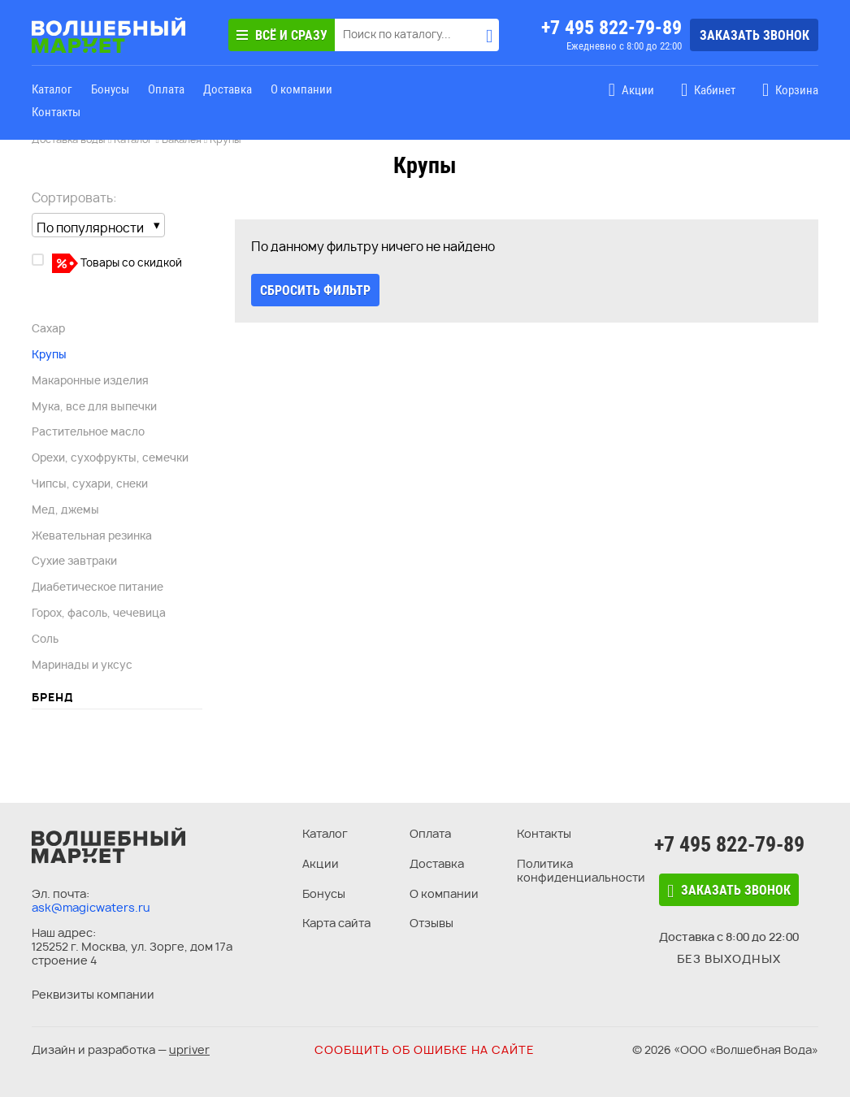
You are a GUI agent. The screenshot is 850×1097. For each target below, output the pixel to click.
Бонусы (110, 89)
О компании (301, 89)
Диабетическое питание (97, 586)
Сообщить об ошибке (424, 1049)
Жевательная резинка (92, 535)
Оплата (166, 89)
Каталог (52, 89)
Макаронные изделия (90, 380)
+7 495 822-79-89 (611, 27)
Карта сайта (336, 922)
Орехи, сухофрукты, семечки (110, 457)
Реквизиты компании (93, 994)
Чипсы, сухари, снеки (90, 483)
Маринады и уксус (82, 664)
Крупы (49, 354)
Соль (45, 638)
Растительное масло (88, 431)
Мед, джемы (65, 509)
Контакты (56, 112)
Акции (320, 863)
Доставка (227, 89)
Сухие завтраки (74, 560)
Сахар (48, 328)
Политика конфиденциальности (581, 870)
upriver (189, 1049)
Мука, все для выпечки (94, 406)
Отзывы (431, 922)
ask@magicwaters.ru (91, 907)
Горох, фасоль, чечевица (99, 612)
